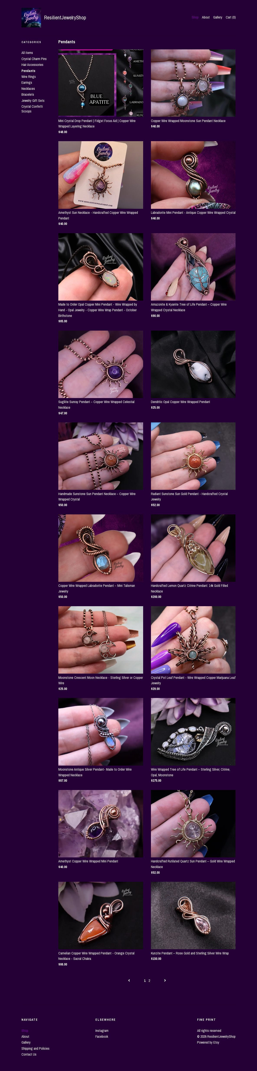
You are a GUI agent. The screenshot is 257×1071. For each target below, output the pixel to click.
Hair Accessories (32, 64)
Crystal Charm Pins (34, 58)
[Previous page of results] (129, 980)
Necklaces (28, 88)
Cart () (231, 17)
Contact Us (28, 1054)
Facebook (101, 1036)
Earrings (26, 82)
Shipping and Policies (35, 1048)
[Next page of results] (165, 980)
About (206, 17)
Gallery (217, 17)
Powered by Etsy (208, 1042)
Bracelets (27, 94)
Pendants (28, 70)
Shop (195, 17)
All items (27, 52)
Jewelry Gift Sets (32, 100)
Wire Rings (28, 76)
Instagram (101, 1030)
